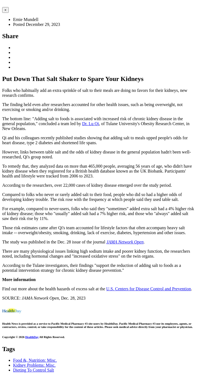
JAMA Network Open (125, 242)
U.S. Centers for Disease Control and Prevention (148, 288)
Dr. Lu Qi (90, 123)
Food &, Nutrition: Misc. (35, 360)
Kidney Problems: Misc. (34, 365)
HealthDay (32, 337)
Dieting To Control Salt (33, 370)
